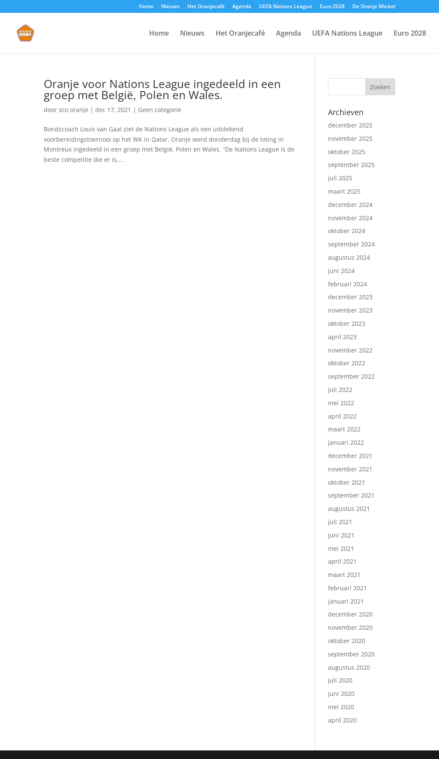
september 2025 (351, 165)
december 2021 (350, 456)
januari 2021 (346, 601)
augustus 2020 (349, 667)
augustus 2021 (349, 508)
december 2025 (350, 125)
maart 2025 (344, 191)
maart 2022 (344, 429)
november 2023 (350, 310)
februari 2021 (347, 588)
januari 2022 (346, 442)
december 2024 (350, 204)
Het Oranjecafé (206, 7)
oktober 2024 (346, 231)
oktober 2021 (346, 482)
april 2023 (342, 337)
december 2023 (350, 297)
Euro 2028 (332, 7)
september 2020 (351, 654)
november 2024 (350, 218)
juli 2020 (340, 680)
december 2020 (350, 614)
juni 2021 (341, 535)
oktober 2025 (346, 152)
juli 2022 (340, 390)
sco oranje (73, 110)
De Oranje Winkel (373, 7)
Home (146, 7)
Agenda (241, 7)
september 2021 (351, 495)
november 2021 (350, 469)
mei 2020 (341, 707)
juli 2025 (340, 178)
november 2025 (350, 138)
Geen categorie (159, 110)
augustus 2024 (349, 257)
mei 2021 (341, 548)
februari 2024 (347, 284)
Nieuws (170, 7)
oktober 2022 (346, 363)
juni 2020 (341, 693)
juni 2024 (341, 271)
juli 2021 (340, 522)
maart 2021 (344, 575)
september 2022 (351, 376)
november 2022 (350, 350)
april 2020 (342, 720)
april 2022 (342, 416)
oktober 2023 (346, 323)
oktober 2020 (346, 641)
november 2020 (350, 627)
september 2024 (351, 244)
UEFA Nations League (285, 7)
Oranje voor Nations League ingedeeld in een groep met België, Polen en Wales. (162, 89)
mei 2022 (341, 403)
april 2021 (342, 561)
